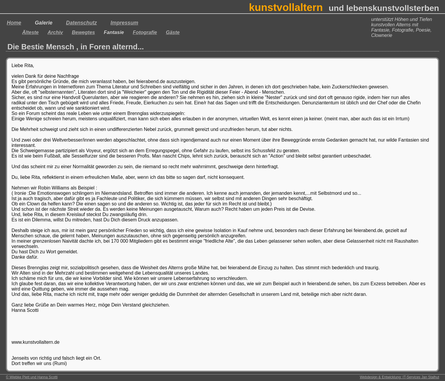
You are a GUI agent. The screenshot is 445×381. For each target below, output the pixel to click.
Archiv (55, 32)
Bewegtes (83, 32)
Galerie (44, 23)
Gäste (173, 32)
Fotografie (145, 32)
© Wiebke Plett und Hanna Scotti (32, 377)
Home (14, 23)
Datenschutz (81, 23)
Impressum (124, 23)
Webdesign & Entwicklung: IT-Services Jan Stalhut (399, 377)
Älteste (30, 32)
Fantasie (114, 32)
